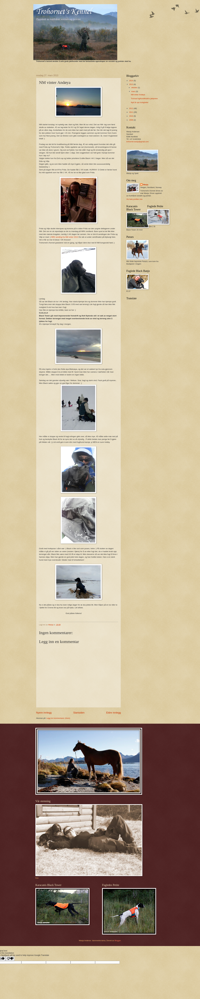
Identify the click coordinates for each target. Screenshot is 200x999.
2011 (131, 112)
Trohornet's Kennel (63, 11)
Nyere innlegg (44, 712)
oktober (134, 87)
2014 (131, 81)
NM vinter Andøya (138, 95)
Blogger (118, 940)
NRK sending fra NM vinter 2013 (64, 237)
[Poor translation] (10, 958)
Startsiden (78, 712)
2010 (131, 116)
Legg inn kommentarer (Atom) (58, 718)
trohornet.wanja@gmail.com (137, 142)
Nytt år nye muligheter (139, 102)
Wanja (145, 185)
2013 (131, 84)
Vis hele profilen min (134, 199)
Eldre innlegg (113, 712)
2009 (131, 120)
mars (133, 91)
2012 (131, 108)
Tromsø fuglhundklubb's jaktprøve (144, 98)
